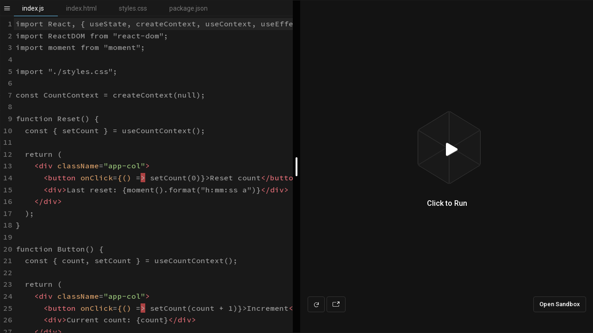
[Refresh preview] (316, 304)
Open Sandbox (559, 304)
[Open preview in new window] (336, 304)
